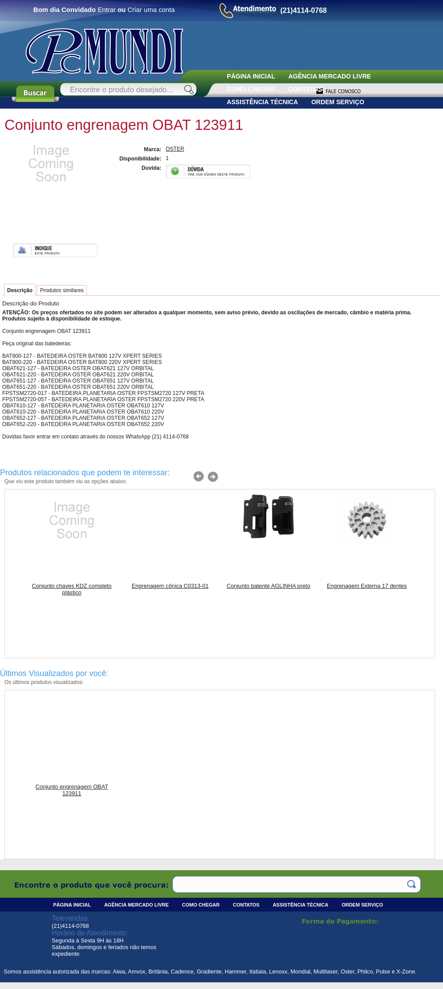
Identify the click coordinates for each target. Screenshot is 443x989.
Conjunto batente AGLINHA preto (269, 585)
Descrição (19, 290)
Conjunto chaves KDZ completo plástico (72, 589)
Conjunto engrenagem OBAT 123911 (71, 790)
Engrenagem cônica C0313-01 (170, 585)
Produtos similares (62, 290)
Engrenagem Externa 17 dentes (367, 585)
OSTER (175, 149)
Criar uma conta (151, 9)
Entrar (106, 9)
